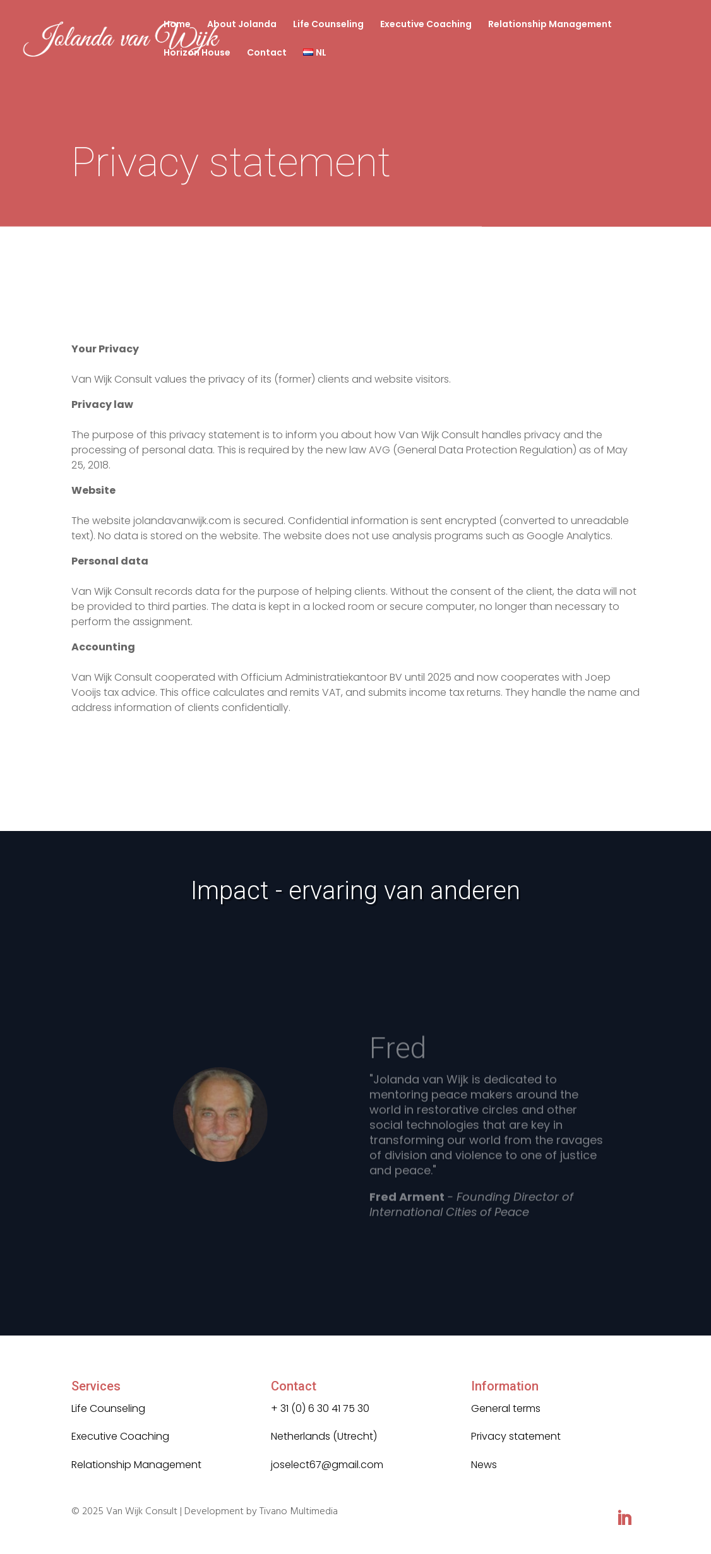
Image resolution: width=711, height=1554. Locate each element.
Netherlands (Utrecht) (324, 1436)
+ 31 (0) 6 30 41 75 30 (320, 1408)
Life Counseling (328, 25)
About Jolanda (242, 25)
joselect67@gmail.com (327, 1464)
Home (177, 25)
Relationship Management (550, 25)
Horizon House (197, 53)
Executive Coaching (426, 25)
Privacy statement (516, 1436)
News (484, 1464)
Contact (267, 53)
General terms (506, 1408)
